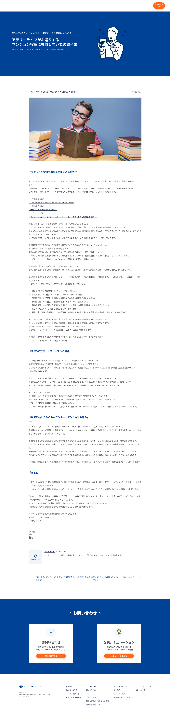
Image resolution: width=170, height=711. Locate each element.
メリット (89, 682)
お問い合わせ (159, 6)
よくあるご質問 (119, 682)
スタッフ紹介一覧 (72, 682)
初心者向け (54, 80)
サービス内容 (91, 686)
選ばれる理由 (50, 6)
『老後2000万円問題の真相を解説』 (43, 198)
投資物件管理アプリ (93, 693)
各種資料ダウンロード (122, 686)
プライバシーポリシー (27, 705)
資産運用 (73, 80)
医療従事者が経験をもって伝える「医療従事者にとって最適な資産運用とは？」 (62, 566)
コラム (32, 80)
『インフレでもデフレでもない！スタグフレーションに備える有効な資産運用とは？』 (63, 205)
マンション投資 (65, 6)
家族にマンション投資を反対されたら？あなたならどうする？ (112, 566)
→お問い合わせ (35, 509)
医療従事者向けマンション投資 (97, 689)
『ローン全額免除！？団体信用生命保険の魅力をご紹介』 (51, 191)
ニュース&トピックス (143, 675)
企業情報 (105, 6)
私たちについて (36, 6)
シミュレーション (92, 6)
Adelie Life (50, 540)
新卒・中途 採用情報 (141, 6)
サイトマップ (41, 705)
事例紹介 (77, 6)
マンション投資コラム (121, 6)
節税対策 (64, 80)
